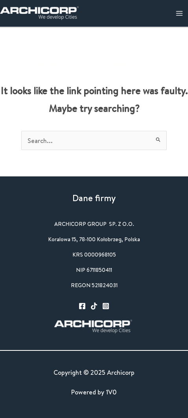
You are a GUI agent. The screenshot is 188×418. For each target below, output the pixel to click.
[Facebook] (82, 306)
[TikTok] (94, 306)
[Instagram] (105, 306)
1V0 (111, 391)
